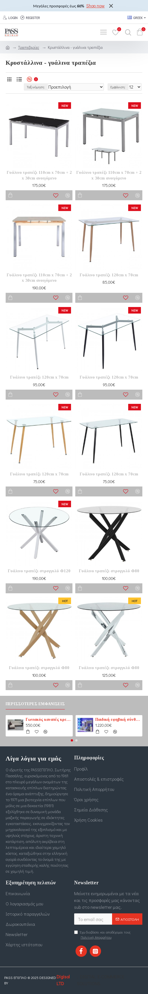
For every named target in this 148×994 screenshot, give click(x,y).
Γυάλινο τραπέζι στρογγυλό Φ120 (39, 571)
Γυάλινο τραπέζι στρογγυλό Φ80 (109, 571)
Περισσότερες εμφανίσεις (35, 704)
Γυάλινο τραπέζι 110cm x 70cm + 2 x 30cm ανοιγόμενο (39, 175)
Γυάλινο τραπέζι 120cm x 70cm (109, 275)
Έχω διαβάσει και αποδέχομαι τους (102, 935)
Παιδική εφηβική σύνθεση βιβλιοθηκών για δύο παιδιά (117, 719)
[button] (72, 740)
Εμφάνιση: (118, 87)
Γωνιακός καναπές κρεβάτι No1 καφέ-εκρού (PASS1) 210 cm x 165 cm (48, 719)
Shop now (95, 6)
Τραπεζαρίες (28, 47)
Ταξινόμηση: (36, 87)
